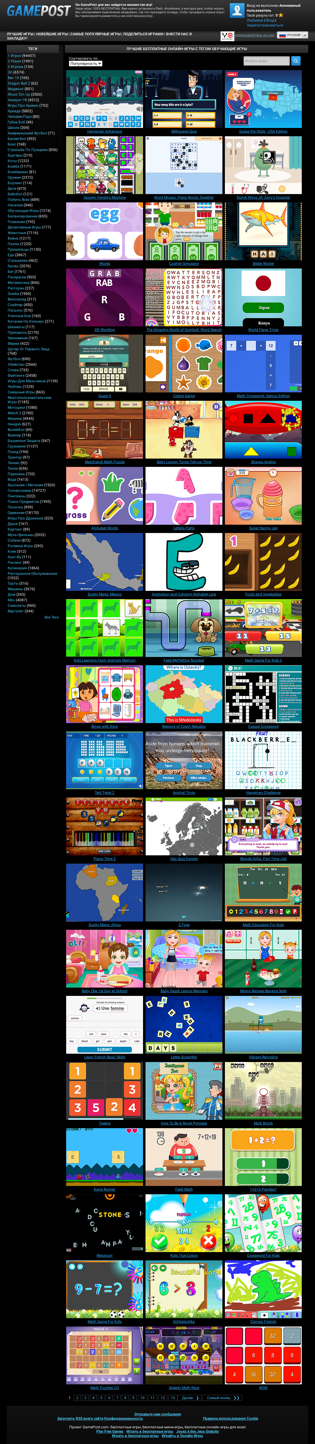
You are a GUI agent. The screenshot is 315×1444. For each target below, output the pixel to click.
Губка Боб (16, 122)
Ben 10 (13, 78)
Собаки (14, 540)
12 (163, 1398)
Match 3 (14, 413)
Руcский (289, 35)
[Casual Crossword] (263, 694)
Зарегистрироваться (265, 25)
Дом (11, 594)
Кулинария (17, 568)
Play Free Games (109, 1431)
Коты (12, 161)
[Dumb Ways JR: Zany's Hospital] (263, 165)
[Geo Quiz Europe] (184, 826)
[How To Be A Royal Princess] (184, 1091)
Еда (11, 255)
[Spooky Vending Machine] (104, 165)
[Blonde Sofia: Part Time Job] (263, 826)
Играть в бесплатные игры (149, 1431)
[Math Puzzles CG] (104, 1355)
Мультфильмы (21, 535)
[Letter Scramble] (184, 1025)
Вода (12, 479)
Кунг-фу (14, 557)
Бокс (12, 144)
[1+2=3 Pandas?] (263, 1157)
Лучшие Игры (20, 34)
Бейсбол (15, 194)
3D (10, 72)
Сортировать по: (83, 58)
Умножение (18, 338)
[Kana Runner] (104, 1157)
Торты (13, 583)
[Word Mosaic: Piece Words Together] (184, 165)
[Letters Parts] (184, 496)
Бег (11, 271)
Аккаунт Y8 (17, 100)
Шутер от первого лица (29, 349)
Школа (13, 127)
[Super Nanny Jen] (263, 496)
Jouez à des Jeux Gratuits (197, 1431)
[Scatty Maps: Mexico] (104, 562)
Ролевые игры (20, 546)
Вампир (14, 435)
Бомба (13, 166)
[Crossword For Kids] (263, 1223)
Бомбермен (18, 172)
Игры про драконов (25, 518)
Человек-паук (20, 116)
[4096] (263, 1355)
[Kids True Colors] (184, 1223)
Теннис (14, 463)
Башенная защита (24, 441)
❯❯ (222, 1398)
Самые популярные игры (95, 34)
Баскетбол (17, 139)
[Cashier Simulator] (184, 231)
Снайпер (15, 305)
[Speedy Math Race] (184, 1355)
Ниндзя (14, 424)
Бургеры (15, 155)
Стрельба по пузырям (28, 150)
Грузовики (17, 446)
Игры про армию (23, 105)
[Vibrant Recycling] (263, 1025)
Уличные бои (19, 316)
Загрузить (66, 1418)
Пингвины (17, 496)
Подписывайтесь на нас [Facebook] (253, 35)
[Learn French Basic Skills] (104, 1025)
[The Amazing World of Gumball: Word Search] (184, 297)
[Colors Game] (184, 363)
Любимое (255, 20)
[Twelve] (104, 1091)
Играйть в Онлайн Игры (182, 1436)
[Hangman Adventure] (104, 99)
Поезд (13, 452)
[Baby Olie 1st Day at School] (104, 958)
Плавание (16, 222)
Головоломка (19, 490)
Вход (270, 20)
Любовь (15, 386)
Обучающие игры (23, 211)
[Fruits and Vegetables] (263, 562)
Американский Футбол (27, 133)
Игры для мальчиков (27, 381)
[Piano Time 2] (104, 826)
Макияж (15, 418)
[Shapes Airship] (263, 429)
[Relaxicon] (104, 1223)
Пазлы (13, 244)
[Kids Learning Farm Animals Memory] (104, 628)
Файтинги (16, 375)
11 (152, 1398)
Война (13, 238)
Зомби (13, 294)
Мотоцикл (16, 407)
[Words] (104, 231)
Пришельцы (18, 249)
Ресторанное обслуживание (32, 573)
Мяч (11, 600)
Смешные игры (21, 392)
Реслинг (15, 562)
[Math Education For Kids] (263, 892)
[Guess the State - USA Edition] (263, 99)
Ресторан (16, 288)
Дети (12, 188)
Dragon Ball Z (19, 83)
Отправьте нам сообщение (157, 1414)
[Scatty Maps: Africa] (104, 892)
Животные (17, 233)
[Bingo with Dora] (104, 694)
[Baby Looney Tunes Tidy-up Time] (184, 429)
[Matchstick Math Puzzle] (104, 429)
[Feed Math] (184, 1157)
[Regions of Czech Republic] (184, 694)
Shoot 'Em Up (19, 94)
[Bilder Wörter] (263, 231)
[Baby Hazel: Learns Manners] (184, 958)
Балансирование (23, 216)
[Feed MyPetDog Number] (184, 628)
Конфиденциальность (123, 1418)
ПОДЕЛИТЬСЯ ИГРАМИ (143, 34)
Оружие (14, 177)
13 (173, 1398)
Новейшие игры (52, 34)
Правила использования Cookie (230, 1418)
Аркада (14, 111)
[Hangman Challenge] (263, 760)
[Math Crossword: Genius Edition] (263, 363)
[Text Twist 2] (104, 760)
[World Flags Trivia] (263, 297)
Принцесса (17, 332)
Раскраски (17, 277)
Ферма (13, 343)
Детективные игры (24, 227)
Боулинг (15, 183)
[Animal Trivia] (184, 760)
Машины (15, 589)
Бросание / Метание (25, 485)
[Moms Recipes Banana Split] (263, 958)
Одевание (16, 513)
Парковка (16, 474)
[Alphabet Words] (104, 496)
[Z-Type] (184, 892)
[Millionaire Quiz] (184, 99)
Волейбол (16, 430)
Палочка (15, 507)
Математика (19, 282)
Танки (13, 468)
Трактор (15, 457)
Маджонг (16, 89)
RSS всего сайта (89, 1418)
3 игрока (15, 67)
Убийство (16, 364)
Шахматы (16, 327)
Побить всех (19, 199)
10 (142, 1398)
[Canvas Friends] (263, 1289)
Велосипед (17, 299)
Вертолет (16, 611)
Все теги (52, 617)
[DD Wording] (104, 297)
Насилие (15, 205)
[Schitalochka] (184, 1289)
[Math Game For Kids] (104, 1289)
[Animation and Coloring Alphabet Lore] (184, 562)
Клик (12, 551)
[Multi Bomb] (263, 1091)
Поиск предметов (23, 501)
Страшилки (18, 260)
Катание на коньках (26, 321)
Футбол (14, 359)
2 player (14, 61)
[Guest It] (104, 363)
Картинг (15, 529)
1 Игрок (14, 56)
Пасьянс (15, 310)
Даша (13, 524)
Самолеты (17, 605)
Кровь (13, 266)
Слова (13, 370)
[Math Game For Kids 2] (263, 628)
